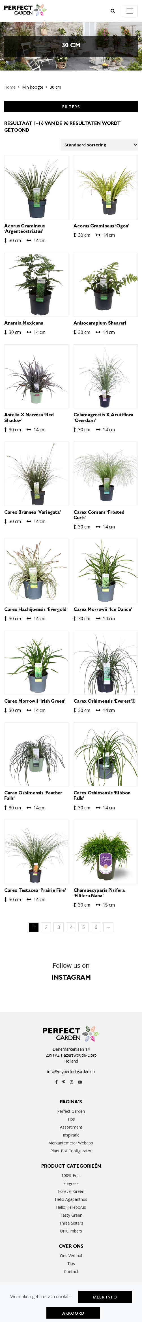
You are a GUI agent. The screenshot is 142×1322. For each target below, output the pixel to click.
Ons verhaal (71, 1255)
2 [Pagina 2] (46, 927)
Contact (71, 1271)
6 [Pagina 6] (96, 927)
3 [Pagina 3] (58, 927)
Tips (71, 1119)
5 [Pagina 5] (83, 927)
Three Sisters (71, 1223)
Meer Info (105, 1297)
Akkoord (73, 1313)
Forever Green (71, 1191)
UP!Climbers (71, 1231)
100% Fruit (71, 1175)
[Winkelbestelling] (99, 145)
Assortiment (71, 1127)
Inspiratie (71, 1135)
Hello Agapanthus (71, 1199)
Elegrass (71, 1183)
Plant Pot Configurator (71, 1150)
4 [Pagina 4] (71, 927)
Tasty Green (71, 1215)
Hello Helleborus (71, 1207)
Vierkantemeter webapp (71, 1143)
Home (10, 87)
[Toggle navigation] (130, 11)
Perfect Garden (71, 1111)
